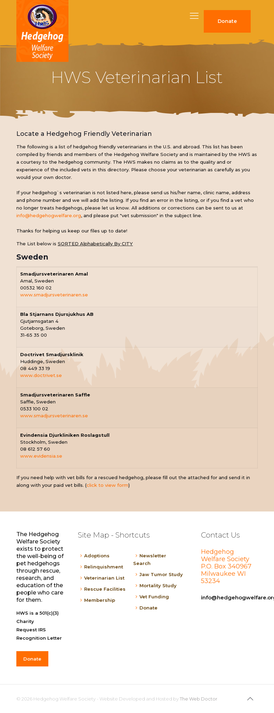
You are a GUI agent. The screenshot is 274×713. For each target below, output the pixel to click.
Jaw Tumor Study (161, 574)
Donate (148, 607)
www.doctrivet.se (41, 375)
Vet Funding (154, 596)
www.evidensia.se (41, 456)
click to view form (107, 485)
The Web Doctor (198, 699)
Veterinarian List (104, 578)
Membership (99, 600)
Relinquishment (103, 566)
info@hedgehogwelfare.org (48, 215)
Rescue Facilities (105, 589)
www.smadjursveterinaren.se (54, 294)
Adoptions (97, 555)
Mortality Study (158, 585)
